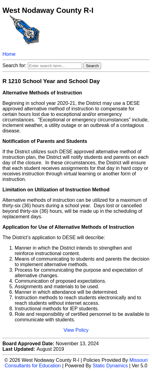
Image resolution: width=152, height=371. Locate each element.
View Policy (76, 330)
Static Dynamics (110, 365)
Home (9, 54)
